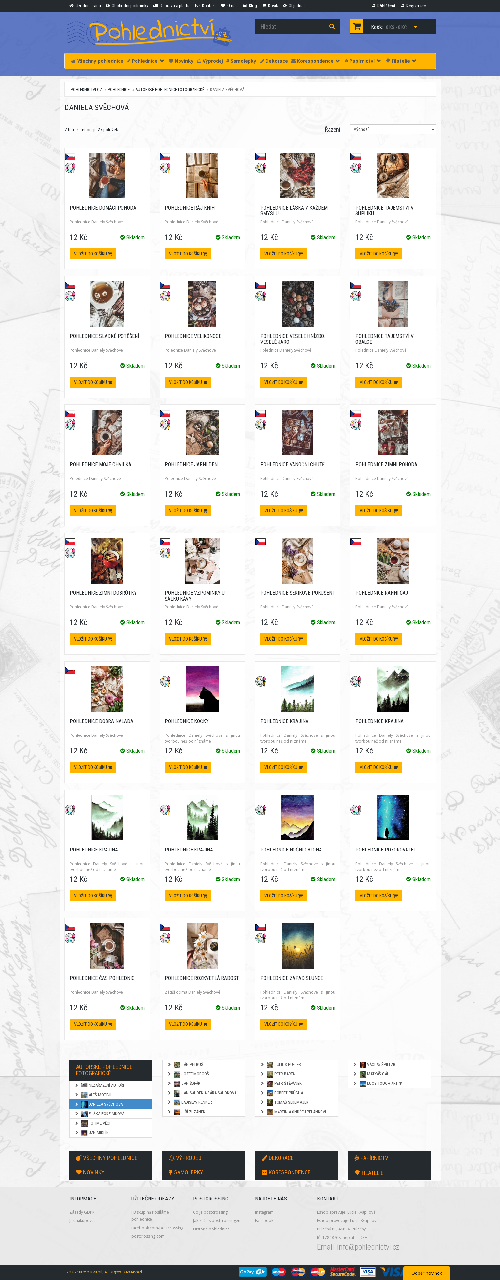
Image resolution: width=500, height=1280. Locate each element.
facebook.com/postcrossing (157, 1227)
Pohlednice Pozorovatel (385, 850)
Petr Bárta (277, 1074)
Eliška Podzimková (99, 1114)
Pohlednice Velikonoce (193, 336)
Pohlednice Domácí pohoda (103, 208)
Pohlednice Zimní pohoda (386, 464)
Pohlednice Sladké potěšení (104, 336)
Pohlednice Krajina (284, 721)
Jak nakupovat (82, 1220)
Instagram (264, 1212)
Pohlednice (145, 61)
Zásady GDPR (81, 1212)
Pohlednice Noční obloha (291, 850)
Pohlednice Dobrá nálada (101, 721)
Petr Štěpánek (281, 1084)
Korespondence (315, 61)
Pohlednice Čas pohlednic (102, 978)
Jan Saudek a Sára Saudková (201, 1093)
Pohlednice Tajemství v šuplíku (384, 211)
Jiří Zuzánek (186, 1112)
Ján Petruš (185, 1065)
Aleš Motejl (93, 1095)
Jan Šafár (183, 1084)
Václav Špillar (374, 1065)
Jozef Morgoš (188, 1074)
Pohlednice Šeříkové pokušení (297, 593)
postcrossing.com (147, 1236)
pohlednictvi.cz (86, 89)
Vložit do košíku (93, 253)
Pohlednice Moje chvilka (100, 464)
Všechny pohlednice (97, 61)
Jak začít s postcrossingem (217, 1220)
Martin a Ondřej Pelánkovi (293, 1112)
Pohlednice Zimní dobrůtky (103, 593)
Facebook (264, 1220)
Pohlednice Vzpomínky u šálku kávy (195, 596)
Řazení (332, 129)
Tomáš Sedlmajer (284, 1102)
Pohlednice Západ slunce (291, 978)
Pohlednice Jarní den (191, 464)
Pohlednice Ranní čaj (381, 593)
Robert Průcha (281, 1093)
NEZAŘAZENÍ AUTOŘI (99, 1086)
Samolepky (241, 61)
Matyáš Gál (371, 1074)
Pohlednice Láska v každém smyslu (294, 211)
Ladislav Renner (189, 1102)
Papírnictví (363, 61)
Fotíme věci (92, 1123)
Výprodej (210, 61)
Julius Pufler (280, 1065)
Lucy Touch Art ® (377, 1084)
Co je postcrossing (210, 1212)
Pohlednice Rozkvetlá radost (202, 978)
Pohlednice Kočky (187, 721)
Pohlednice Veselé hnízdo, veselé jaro (292, 339)
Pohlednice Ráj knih (190, 208)
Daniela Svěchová (98, 1104)
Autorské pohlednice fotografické (170, 89)
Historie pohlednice (211, 1229)
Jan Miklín (91, 1133)
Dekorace (274, 61)
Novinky (181, 61)
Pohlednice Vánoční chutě (292, 464)
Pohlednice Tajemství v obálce (384, 339)
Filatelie (401, 61)
